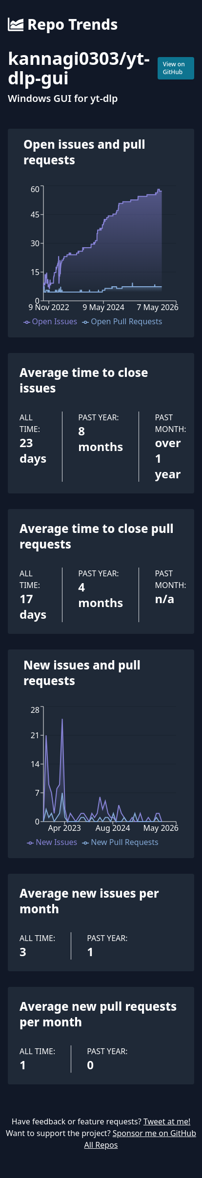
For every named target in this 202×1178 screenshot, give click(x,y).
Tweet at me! (166, 1121)
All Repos (101, 1144)
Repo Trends (63, 24)
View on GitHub (174, 68)
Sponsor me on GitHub (154, 1133)
